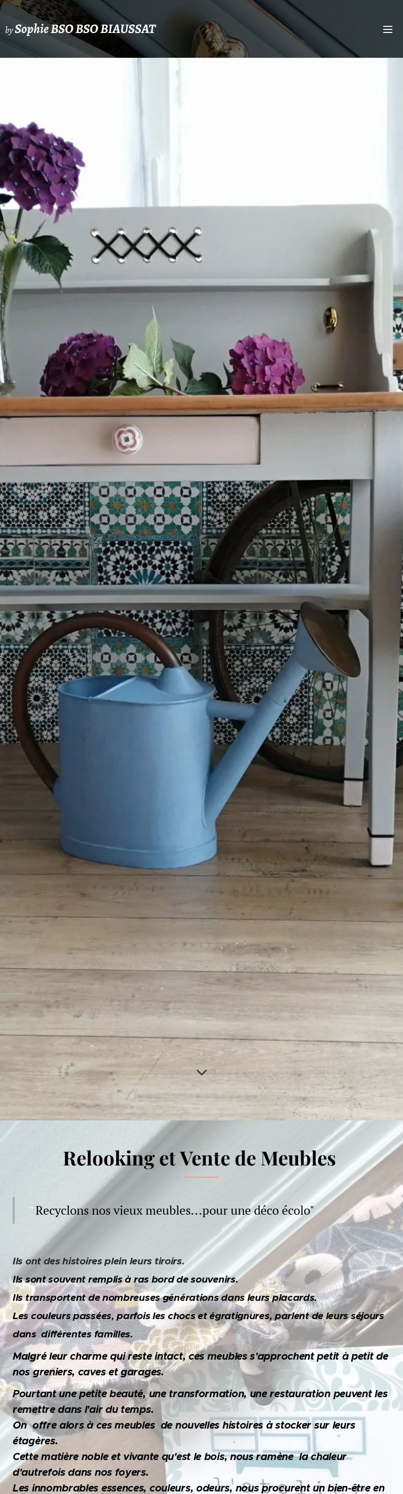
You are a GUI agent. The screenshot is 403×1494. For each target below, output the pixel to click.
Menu (387, 29)
